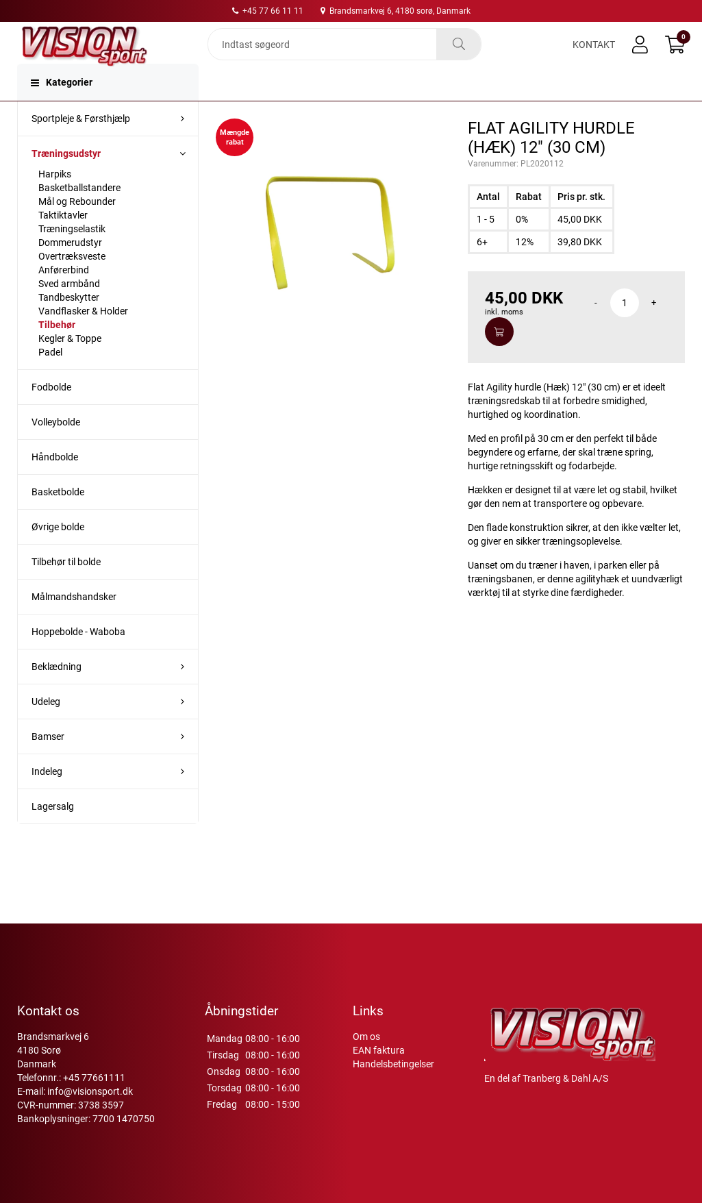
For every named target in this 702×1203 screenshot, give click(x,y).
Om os (366, 1063)
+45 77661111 (94, 1105)
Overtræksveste (71, 283)
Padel (50, 379)
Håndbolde (55, 484)
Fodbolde (51, 414)
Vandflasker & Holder (83, 338)
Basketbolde (58, 519)
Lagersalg (53, 833)
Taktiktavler (63, 242)
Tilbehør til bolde (66, 589)
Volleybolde (56, 449)
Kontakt (594, 56)
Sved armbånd (69, 311)
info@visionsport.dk (90, 1118)
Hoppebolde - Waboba (78, 659)
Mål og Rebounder (77, 228)
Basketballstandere (79, 215)
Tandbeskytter (68, 324)
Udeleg (46, 728)
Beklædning (57, 694)
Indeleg (47, 798)
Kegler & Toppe (69, 365)
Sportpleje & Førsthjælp (81, 145)
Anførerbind (63, 297)
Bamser (48, 763)
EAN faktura (379, 1077)
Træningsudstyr (66, 180)
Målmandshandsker (74, 624)
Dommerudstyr (70, 269)
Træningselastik (71, 256)
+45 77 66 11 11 (267, 11)
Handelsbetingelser (393, 1091)
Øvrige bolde (58, 554)
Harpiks (54, 201)
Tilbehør (56, 352)
